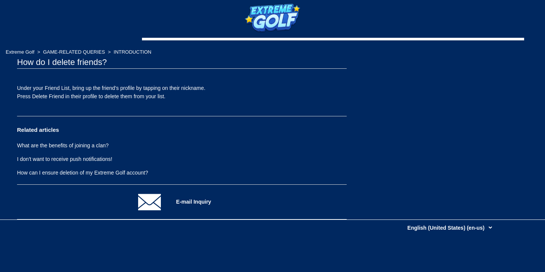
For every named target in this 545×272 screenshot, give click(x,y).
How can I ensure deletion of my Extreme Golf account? (82, 173)
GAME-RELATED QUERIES (74, 52)
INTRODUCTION (132, 52)
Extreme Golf (20, 52)
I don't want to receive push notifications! (64, 159)
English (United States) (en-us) (446, 228)
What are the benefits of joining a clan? (63, 145)
